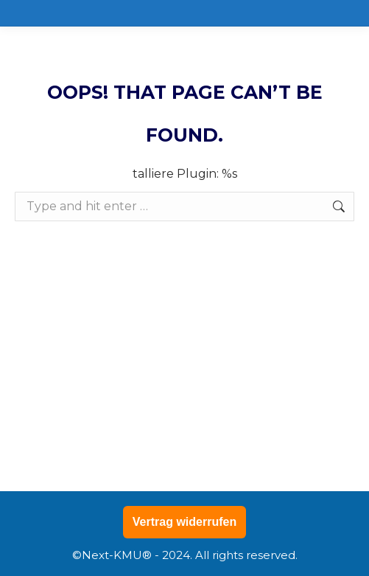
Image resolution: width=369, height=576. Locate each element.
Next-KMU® (117, 555)
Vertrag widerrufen (184, 522)
